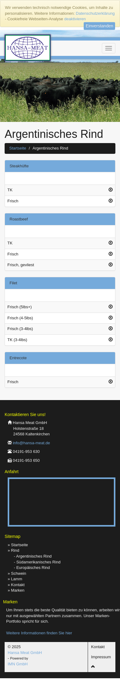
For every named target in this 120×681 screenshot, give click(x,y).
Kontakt (98, 646)
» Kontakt (16, 584)
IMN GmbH (18, 664)
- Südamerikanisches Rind (37, 562)
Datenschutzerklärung (95, 13)
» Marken (16, 590)
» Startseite (18, 545)
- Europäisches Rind (32, 567)
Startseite (17, 148)
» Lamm (15, 579)
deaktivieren (75, 19)
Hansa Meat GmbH (25, 652)
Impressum (101, 657)
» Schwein (17, 573)
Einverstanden (99, 25)
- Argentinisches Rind (33, 556)
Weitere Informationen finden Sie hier (39, 633)
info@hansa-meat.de (31, 443)
